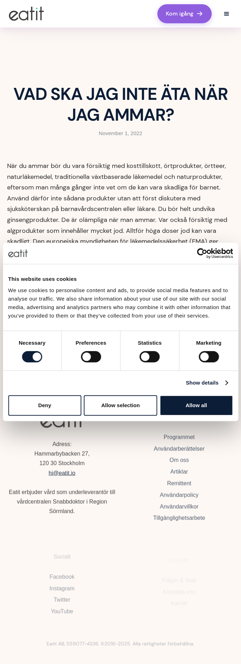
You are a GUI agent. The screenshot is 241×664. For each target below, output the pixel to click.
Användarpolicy (179, 497)
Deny (44, 405)
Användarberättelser (178, 451)
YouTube (62, 614)
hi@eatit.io (62, 474)
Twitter (62, 603)
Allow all (196, 405)
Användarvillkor (179, 509)
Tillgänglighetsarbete (179, 520)
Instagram (61, 591)
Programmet (178, 439)
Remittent (179, 486)
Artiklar (179, 474)
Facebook (62, 579)
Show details (202, 383)
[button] (226, 13)
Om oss (179, 462)
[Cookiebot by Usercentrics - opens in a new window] (202, 253)
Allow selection (120, 405)
